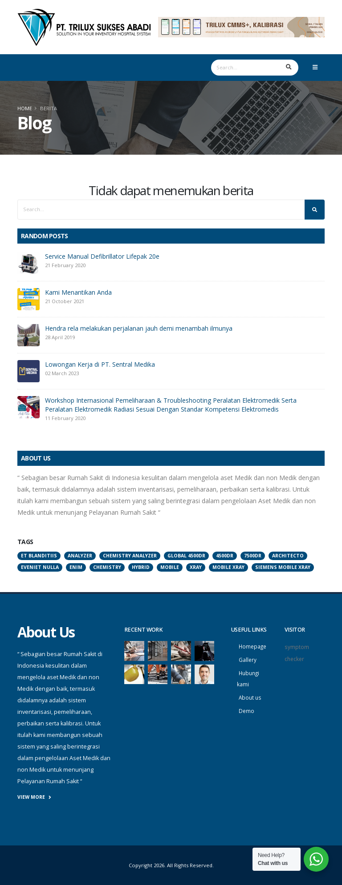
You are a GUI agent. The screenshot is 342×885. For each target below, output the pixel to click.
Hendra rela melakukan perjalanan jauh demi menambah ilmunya (138, 328)
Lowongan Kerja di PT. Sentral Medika (100, 364)
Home (24, 108)
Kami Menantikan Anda (78, 292)
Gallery (248, 659)
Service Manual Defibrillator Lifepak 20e (102, 256)
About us (251, 695)
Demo (247, 708)
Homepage (253, 646)
